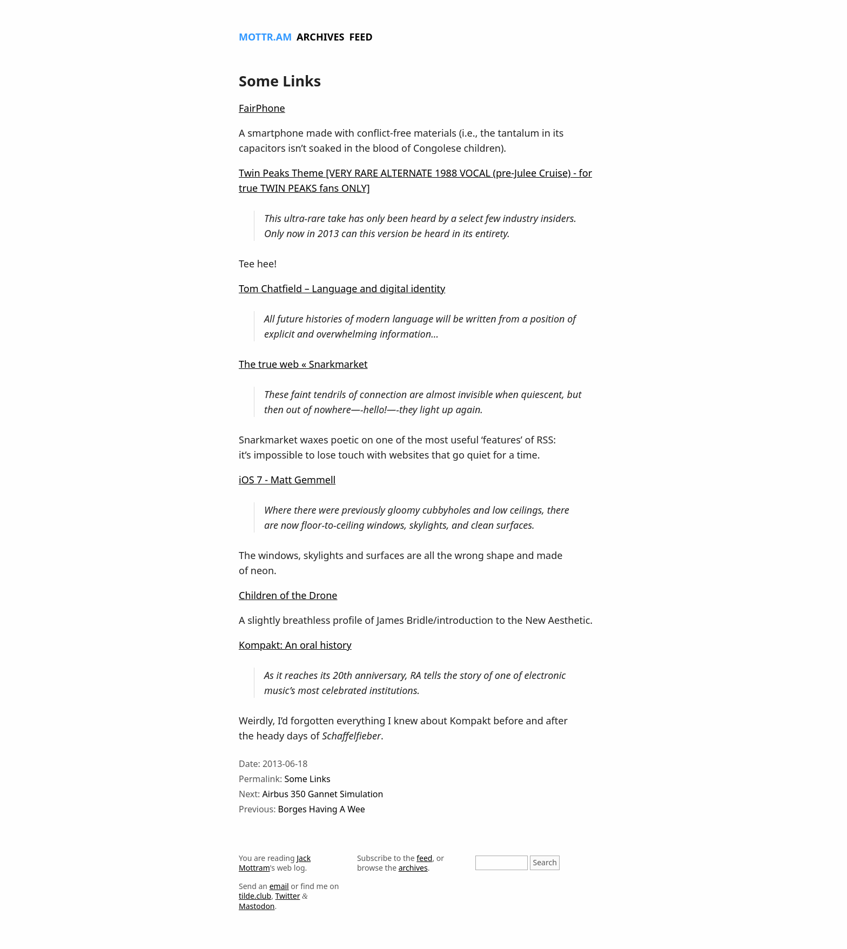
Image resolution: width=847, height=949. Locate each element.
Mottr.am (265, 36)
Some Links (307, 779)
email (279, 886)
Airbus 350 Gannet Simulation (323, 794)
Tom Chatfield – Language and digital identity (342, 288)
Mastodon (257, 906)
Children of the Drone (288, 595)
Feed (360, 36)
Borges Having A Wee (321, 809)
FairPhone (262, 108)
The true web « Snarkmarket (303, 364)
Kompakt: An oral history (295, 644)
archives (413, 868)
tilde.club (255, 896)
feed (424, 858)
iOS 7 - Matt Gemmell (287, 479)
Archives (320, 36)
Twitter (287, 896)
